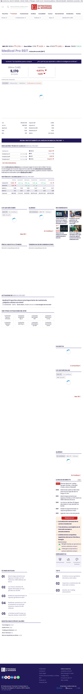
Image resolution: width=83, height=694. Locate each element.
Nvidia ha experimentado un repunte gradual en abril (69, 509)
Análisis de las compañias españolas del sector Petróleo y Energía (69, 537)
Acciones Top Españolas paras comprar (19, 61)
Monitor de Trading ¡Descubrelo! (68, 591)
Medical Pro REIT (26, 172)
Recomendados (61, 208)
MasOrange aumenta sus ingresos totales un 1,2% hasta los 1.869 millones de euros (70, 498)
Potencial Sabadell (61, 1)
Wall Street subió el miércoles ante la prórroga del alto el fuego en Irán (69, 491)
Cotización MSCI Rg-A (21, 323)
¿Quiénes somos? (66, 671)
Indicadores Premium (34, 83)
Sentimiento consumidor (73, 1)
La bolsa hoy (5, 1)
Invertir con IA (39, 1)
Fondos (68, 562)
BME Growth (6, 215)
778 (12, 635)
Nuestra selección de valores (13, 621)
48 (9, 630)
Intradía (5, 83)
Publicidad (42, 669)
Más (82, 1)
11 (7, 632)
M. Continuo (13, 212)
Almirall (22, 1)
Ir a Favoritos (74, 366)
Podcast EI (42, 680)
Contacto (42, 671)
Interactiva (13, 83)
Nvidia (26, 1)
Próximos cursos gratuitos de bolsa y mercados (71, 577)
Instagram (15, 677)
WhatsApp (18, 677)
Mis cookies (64, 680)
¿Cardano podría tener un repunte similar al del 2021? (17, 614)
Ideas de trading (62, 542)
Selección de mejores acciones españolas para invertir (61, 235)
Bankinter (17, 1)
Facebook (2, 677)
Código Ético (65, 676)
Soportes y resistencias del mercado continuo (71, 584)
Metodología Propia (67, 673)
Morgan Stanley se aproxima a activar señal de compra (71, 545)
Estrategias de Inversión (43, 304)
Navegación (3, 7)
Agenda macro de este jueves (69, 513)
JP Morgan (32, 1)
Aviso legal (42, 673)
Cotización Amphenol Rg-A (21, 317)
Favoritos (60, 346)
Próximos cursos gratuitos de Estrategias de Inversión (74, 221)
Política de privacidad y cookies (49, 676)
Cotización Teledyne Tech (8, 324)
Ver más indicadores (9, 163)
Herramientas (61, 554)
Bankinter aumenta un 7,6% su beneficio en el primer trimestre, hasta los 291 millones (17, 605)
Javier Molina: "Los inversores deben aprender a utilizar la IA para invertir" (62, 221)
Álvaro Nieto (20, 304)
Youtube (8, 677)
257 (7, 627)
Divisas (48, 212)
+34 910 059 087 (6, 690)
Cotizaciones (60, 562)
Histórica (22, 83)
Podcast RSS (43, 682)
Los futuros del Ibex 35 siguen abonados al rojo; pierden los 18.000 (69, 504)
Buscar (8, 7)
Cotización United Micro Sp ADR (34, 324)
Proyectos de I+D (66, 678)
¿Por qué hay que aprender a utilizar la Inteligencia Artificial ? (57, 61)
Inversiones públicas (49, 1)
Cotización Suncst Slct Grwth (48, 324)
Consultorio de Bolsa (76, 563)
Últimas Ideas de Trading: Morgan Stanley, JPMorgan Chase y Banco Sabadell (69, 485)
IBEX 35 (42, 212)
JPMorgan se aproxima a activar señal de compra (69, 550)
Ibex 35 (12, 1)
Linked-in (12, 677)
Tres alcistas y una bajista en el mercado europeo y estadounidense (69, 529)
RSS (40, 678)
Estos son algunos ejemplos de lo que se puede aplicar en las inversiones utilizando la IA (75, 236)
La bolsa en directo (63, 480)
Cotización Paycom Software (8, 317)
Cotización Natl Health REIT (35, 317)
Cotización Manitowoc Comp (48, 317)
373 (8, 625)
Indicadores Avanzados (43, 169)
